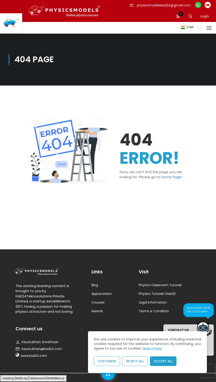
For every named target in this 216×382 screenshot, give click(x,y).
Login (205, 16)
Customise (107, 361)
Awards (97, 311)
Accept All (163, 361)
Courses (97, 302)
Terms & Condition (154, 311)
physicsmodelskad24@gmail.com (160, 5)
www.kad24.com (31, 355)
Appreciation (101, 293)
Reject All (135, 361)
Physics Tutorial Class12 (157, 293)
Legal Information (153, 302)
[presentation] (208, 371)
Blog (94, 285)
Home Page (171, 177)
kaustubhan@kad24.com (39, 349)
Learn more (152, 348)
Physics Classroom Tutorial (160, 285)
